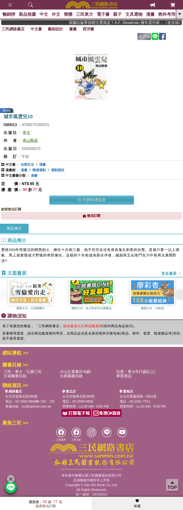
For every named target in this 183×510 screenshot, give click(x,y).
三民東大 (84, 14)
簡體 (68, 14)
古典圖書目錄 (71, 376)
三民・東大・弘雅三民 (23, 372)
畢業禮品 (124, 376)
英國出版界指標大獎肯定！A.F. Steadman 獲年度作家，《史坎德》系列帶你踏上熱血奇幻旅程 (129, 23)
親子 (117, 14)
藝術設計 (55, 29)
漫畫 (150, 14)
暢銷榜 (8, 14)
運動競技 (57, 170)
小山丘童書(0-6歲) (75, 372)
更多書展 (171, 273)
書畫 (73, 29)
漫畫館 (10, 170)
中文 (44, 14)
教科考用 (166, 14)
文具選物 (133, 14)
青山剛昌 (30, 140)
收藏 (137, 503)
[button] (179, 294)
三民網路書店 (13, 29)
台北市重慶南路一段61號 (138, 396)
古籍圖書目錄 (15, 376)
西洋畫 (88, 29)
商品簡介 (14, 228)
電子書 (103, 14)
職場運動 (39, 170)
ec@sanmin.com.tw (36, 406)
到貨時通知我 (92, 200)
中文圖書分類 (15, 175)
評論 (144, 36)
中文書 (36, 29)
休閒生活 (27, 164)
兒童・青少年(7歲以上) (135, 372)
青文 (26, 133)
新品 (27, 14)
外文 (56, 14)
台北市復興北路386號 (21, 396)
